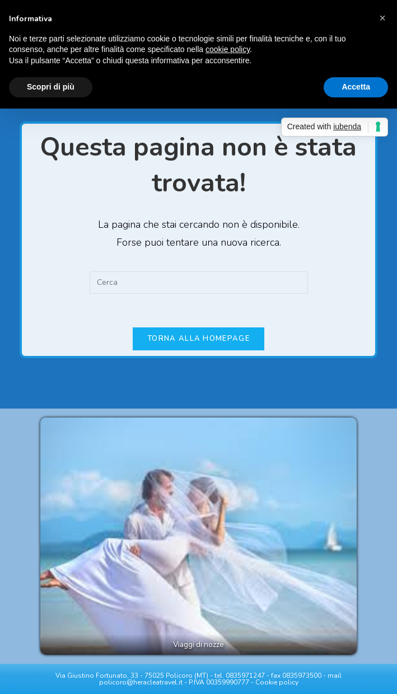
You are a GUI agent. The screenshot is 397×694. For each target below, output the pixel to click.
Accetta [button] (356, 86)
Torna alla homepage (198, 339)
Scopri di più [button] (50, 86)
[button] (382, 18)
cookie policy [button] (227, 49)
